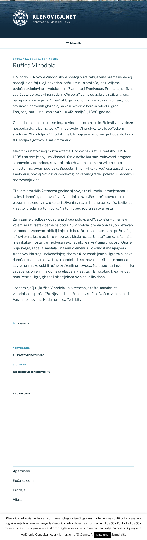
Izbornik (73, 43)
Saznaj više (118, 534)
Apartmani (21, 471)
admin (53, 59)
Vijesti (23, 323)
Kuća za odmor (25, 481)
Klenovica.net (54, 17)
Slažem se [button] (102, 534)
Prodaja (19, 490)
